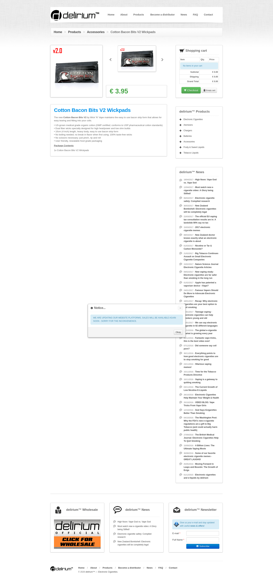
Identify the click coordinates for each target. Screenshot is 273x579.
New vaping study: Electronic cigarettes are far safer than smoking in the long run (200, 275)
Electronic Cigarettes (193, 119)
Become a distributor (162, 14)
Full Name (178, 539)
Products (138, 14)
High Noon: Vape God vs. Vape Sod (134, 522)
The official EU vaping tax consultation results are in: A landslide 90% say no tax (200, 219)
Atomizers (188, 125)
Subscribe (202, 546)
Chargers (188, 130)
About (123, 14)
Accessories (96, 32)
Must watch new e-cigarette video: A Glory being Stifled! (199, 190)
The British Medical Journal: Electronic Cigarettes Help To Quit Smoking (201, 438)
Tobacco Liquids (191, 153)
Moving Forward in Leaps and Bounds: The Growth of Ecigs (201, 467)
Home (111, 14)
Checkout (191, 90)
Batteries (188, 136)
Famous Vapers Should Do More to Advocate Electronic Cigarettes (201, 293)
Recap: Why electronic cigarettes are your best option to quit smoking (200, 304)
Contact (208, 14)
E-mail (176, 533)
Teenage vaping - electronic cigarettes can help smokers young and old (198, 315)
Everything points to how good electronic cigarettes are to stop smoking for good (201, 356)
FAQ (195, 14)
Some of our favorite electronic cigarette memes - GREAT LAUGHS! (199, 456)
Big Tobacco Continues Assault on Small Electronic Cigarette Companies (201, 256)
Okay (178, 332)
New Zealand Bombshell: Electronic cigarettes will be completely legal (200, 208)
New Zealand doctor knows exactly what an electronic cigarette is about (200, 238)
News (184, 14)
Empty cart (209, 90)
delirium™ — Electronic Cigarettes (101, 572)
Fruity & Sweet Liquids (194, 147)
